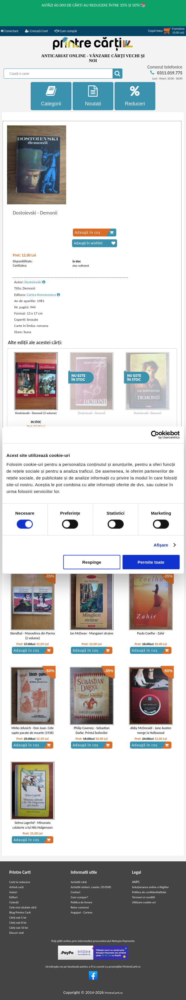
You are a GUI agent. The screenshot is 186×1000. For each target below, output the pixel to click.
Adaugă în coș (94, 232)
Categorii (51, 96)
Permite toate (151, 561)
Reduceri (135, 96)
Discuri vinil (16, 933)
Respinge (91, 561)
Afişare (161, 545)
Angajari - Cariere (81, 912)
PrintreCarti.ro (114, 993)
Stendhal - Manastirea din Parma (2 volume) (32, 635)
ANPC (136, 882)
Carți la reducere (19, 882)
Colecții (14, 902)
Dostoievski (34, 282)
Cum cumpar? (79, 897)
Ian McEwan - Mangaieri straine (91, 633)
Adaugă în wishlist (94, 243)
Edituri (13, 897)
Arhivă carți (16, 887)
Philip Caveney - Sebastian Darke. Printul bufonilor (91, 730)
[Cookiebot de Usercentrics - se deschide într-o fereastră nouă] (155, 435)
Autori (13, 892)
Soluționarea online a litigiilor (150, 887)
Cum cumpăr (66, 31)
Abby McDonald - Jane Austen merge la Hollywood (150, 730)
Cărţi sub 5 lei (17, 917)
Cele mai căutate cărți (23, 907)
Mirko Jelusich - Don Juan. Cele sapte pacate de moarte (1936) (33, 730)
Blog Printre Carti (20, 912)
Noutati (93, 96)
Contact (75, 892)
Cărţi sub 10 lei (18, 928)
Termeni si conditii (143, 897)
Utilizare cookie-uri (144, 902)
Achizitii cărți (79, 882)
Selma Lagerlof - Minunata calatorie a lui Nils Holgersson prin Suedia (32, 827)
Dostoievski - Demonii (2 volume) (36, 413)
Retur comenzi (80, 907)
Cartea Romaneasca (43, 295)
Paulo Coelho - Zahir (151, 633)
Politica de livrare (81, 902)
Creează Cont (36, 31)
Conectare (9, 31)
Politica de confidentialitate (149, 892)
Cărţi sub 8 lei (17, 922)
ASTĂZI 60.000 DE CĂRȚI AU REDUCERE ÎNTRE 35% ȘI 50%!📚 (94, 5)
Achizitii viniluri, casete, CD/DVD (91, 887)
